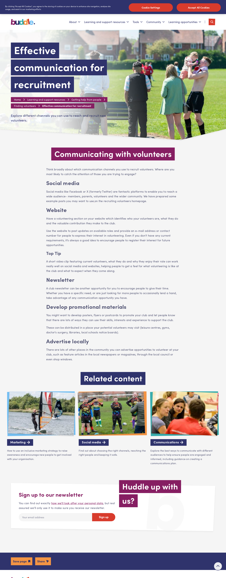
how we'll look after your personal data (77, 503)
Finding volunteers (25, 105)
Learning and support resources (106, 22)
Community (155, 22)
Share (41, 561)
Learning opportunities (184, 22)
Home (17, 99)
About (74, 22)
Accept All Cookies (199, 7)
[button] (21, 561)
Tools (138, 22)
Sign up (104, 517)
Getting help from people (86, 99)
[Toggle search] (212, 22)
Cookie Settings (151, 7)
